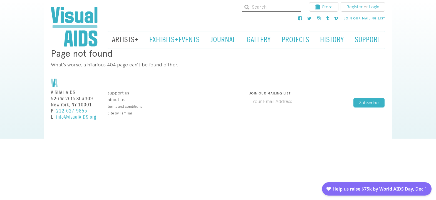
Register (354, 6)
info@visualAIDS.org (76, 117)
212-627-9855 (71, 111)
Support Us (118, 93)
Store (324, 6)
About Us (116, 99)
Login (374, 6)
